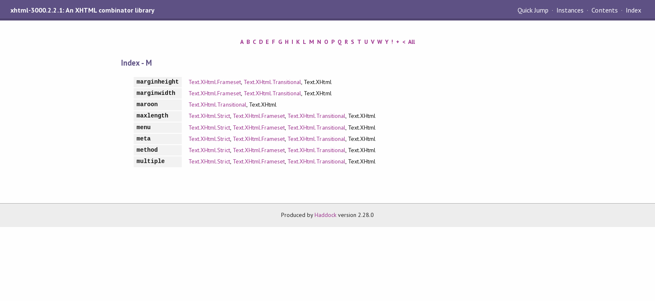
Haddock (325, 215)
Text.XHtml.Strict (209, 116)
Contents (604, 10)
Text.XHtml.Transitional (273, 82)
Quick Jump (533, 10)
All (411, 42)
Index (633, 10)
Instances (570, 10)
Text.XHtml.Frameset (214, 82)
